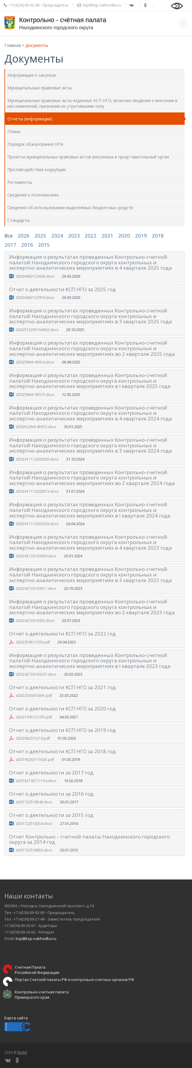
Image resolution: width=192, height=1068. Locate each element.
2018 (158, 235)
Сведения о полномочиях (33, 195)
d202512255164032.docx (37, 329)
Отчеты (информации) (29, 119)
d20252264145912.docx (36, 426)
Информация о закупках (31, 75)
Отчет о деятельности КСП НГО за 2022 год (62, 633)
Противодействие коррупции (36, 169)
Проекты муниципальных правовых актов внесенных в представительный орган (88, 157)
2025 (40, 235)
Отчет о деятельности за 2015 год (51, 815)
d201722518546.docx (34, 802)
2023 (74, 235)
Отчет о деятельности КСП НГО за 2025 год (62, 289)
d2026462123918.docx (35, 297)
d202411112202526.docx (37, 523)
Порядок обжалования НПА (35, 144)
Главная (12, 45)
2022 (90, 235)
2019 (141, 235)
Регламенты (19, 182)
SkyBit (22, 1052)
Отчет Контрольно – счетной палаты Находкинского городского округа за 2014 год (89, 839)
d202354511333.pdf (33, 642)
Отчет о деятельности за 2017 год (51, 772)
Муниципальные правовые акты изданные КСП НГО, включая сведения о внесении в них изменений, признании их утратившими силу (92, 103)
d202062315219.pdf (33, 738)
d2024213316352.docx (35, 620)
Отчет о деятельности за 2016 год (51, 793)
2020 (124, 235)
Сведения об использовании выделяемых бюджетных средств (70, 207)
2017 (10, 244)
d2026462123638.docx (35, 276)
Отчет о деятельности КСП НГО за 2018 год (62, 751)
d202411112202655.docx (37, 459)
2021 (107, 235)
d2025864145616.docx (35, 362)
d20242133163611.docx (36, 588)
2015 (44, 244)
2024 (57, 235)
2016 (27, 244)
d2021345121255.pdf (34, 717)
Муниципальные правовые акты (39, 88)
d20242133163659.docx (36, 555)
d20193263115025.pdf (35, 759)
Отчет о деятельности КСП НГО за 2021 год (62, 687)
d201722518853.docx (34, 850)
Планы (13, 131)
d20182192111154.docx (36, 780)
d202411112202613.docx (37, 491)
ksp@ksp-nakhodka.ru (36, 938)
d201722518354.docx (34, 823)
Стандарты (18, 220)
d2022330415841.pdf (34, 695)
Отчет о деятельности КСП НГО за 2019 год (62, 730)
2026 (23, 235)
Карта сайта (16, 1018)
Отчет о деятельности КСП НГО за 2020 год (62, 708)
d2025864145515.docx (35, 394)
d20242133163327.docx (36, 674)
